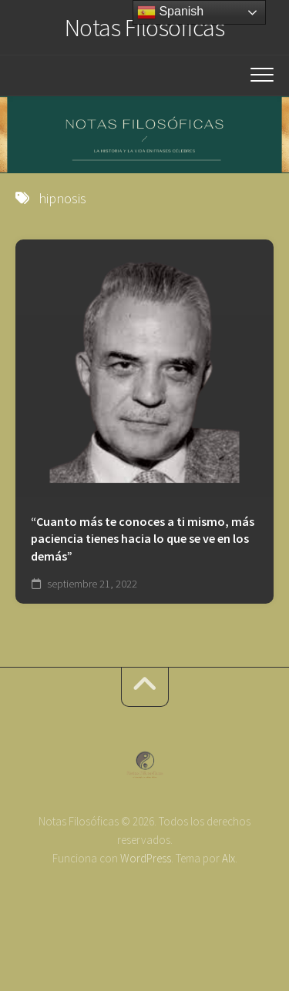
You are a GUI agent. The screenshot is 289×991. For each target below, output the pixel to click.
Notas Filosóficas (145, 27)
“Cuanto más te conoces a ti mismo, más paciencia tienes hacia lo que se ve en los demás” (142, 539)
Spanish (170, 12)
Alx (228, 858)
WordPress (145, 858)
